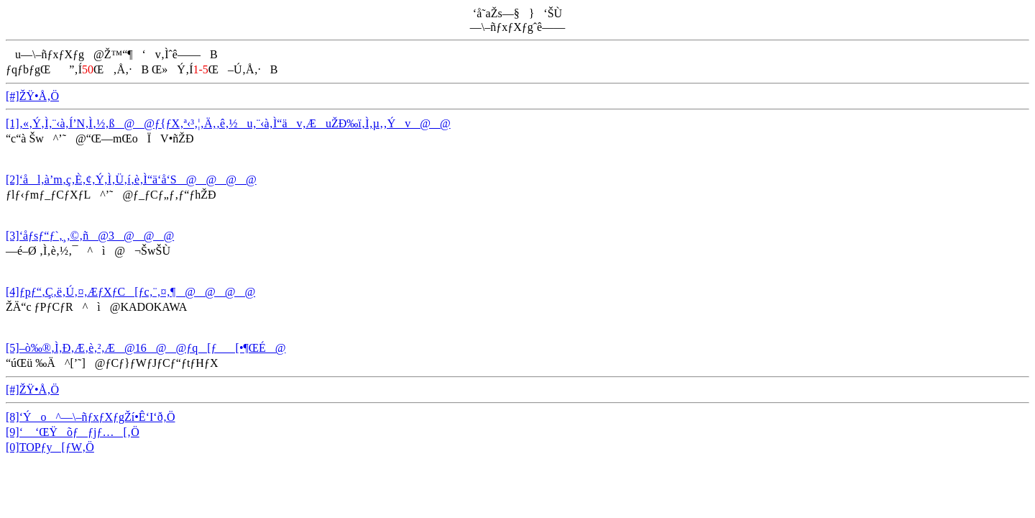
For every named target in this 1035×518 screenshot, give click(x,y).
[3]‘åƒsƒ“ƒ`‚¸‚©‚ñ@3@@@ (90, 236)
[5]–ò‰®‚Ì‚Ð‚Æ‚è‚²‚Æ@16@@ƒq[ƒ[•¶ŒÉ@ (145, 348)
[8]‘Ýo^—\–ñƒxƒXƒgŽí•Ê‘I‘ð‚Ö (90, 417)
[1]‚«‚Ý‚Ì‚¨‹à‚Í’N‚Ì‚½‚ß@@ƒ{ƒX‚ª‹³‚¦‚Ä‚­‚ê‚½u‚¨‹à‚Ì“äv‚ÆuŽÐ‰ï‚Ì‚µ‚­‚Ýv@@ (228, 123)
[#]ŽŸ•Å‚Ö (32, 96)
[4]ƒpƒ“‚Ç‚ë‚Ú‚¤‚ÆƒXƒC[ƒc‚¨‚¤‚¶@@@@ (130, 292)
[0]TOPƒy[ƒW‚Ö (50, 447)
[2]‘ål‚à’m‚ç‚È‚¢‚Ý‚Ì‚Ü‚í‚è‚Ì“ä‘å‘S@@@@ (131, 179)
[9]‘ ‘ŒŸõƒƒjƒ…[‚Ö (72, 432)
